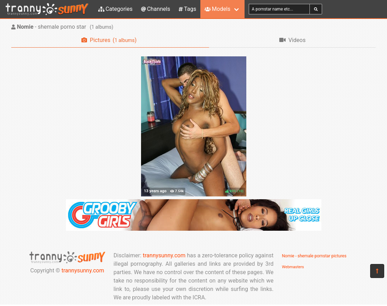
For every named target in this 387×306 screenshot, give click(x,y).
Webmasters (293, 267)
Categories (115, 9)
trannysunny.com (82, 270)
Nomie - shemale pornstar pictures (314, 255)
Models (217, 9)
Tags (187, 9)
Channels (155, 9)
